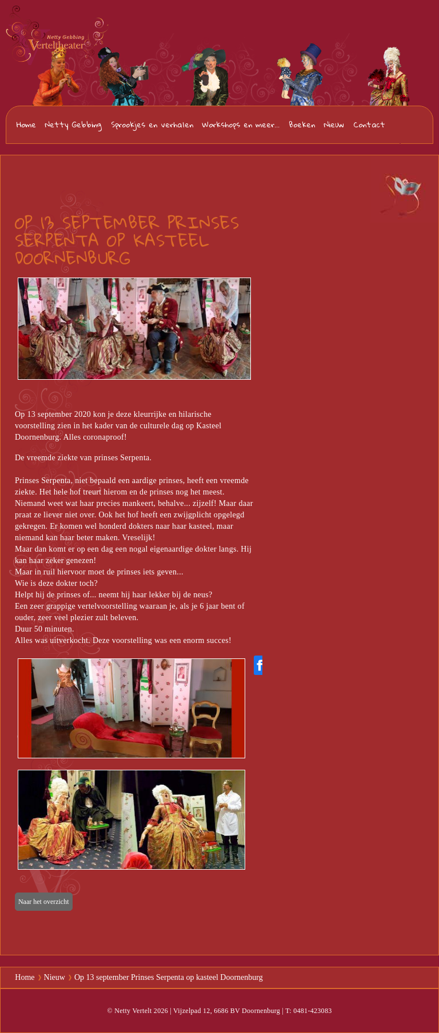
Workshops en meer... (241, 124)
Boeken (302, 124)
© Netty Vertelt (129, 1011)
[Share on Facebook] (259, 665)
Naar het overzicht (43, 902)
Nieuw (334, 124)
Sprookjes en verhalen (152, 124)
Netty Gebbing (73, 124)
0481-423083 (411, 125)
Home (26, 124)
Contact (369, 124)
